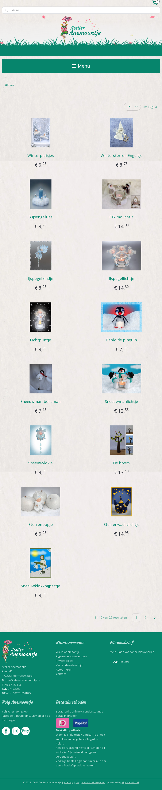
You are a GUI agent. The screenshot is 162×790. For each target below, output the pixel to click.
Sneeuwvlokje (40, 462)
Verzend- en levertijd (69, 665)
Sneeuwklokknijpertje (40, 585)
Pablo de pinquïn (121, 339)
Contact (61, 674)
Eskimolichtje (121, 216)
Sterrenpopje (40, 524)
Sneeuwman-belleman (40, 401)
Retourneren (64, 669)
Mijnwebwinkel (130, 782)
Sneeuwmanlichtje (121, 401)
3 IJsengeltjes (41, 216)
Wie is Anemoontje (68, 652)
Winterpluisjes (40, 155)
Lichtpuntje (40, 339)
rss (77, 782)
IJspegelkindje (40, 278)
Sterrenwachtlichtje (121, 524)
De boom (121, 462)
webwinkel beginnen (93, 782)
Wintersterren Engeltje (121, 155)
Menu (81, 66)
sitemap (68, 782)
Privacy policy (64, 661)
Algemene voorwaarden (71, 656)
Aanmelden (121, 662)
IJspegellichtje (121, 278)
